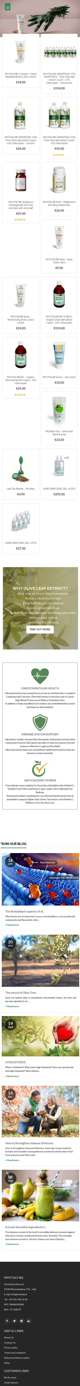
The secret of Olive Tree (20, 992)
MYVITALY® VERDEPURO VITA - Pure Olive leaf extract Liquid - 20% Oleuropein (59, 140)
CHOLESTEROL (15, 1062)
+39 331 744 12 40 (17, 1299)
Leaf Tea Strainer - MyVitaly (21, 488)
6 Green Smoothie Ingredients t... (26, 1227)
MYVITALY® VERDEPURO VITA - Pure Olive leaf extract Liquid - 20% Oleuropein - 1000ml (20, 140)
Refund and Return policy (17, 1357)
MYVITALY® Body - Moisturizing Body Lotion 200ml (21, 319)
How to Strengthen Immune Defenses (29, 1143)
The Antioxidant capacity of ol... (25, 911)
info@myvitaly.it (19, 1294)
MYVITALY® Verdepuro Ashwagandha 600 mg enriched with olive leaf (21, 205)
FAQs (7, 1363)
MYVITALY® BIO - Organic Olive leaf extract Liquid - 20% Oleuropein (20, 380)
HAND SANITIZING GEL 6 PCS (20, 543)
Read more (13, 924)
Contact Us (10, 1342)
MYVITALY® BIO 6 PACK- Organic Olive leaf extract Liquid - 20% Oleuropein (59, 319)
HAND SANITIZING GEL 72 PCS (59, 488)
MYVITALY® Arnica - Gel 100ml (59, 377)
